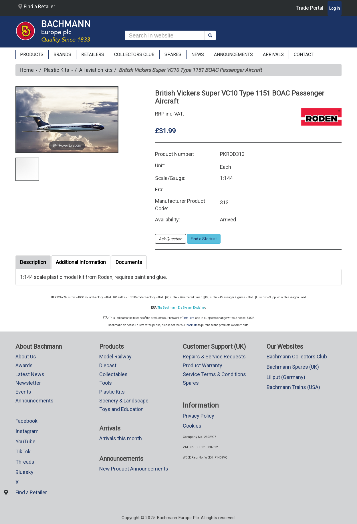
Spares (191, 383)
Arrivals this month (120, 438)
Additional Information (81, 262)
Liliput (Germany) (286, 377)
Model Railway (115, 357)
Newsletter (28, 383)
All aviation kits (96, 70)
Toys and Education (121, 409)
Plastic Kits (58, 70)
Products (31, 54)
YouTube (25, 441)
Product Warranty (202, 365)
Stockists (192, 325)
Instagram (27, 431)
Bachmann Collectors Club (297, 357)
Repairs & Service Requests (214, 357)
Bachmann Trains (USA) (293, 387)
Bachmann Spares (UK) (293, 367)
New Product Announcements (133, 469)
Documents (129, 262)
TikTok (23, 451)
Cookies (192, 426)
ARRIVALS (273, 54)
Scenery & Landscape (123, 401)
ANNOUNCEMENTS (233, 54)
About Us (25, 357)
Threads (24, 462)
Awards (24, 365)
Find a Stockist (204, 239)
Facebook (26, 421)
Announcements (34, 401)
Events (23, 392)
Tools (105, 383)
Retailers (189, 317)
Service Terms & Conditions (214, 374)
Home (29, 70)
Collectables (113, 374)
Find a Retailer (36, 6)
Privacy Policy (198, 416)
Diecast (107, 365)
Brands (62, 54)
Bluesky (24, 472)
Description (33, 262)
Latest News (29, 374)
